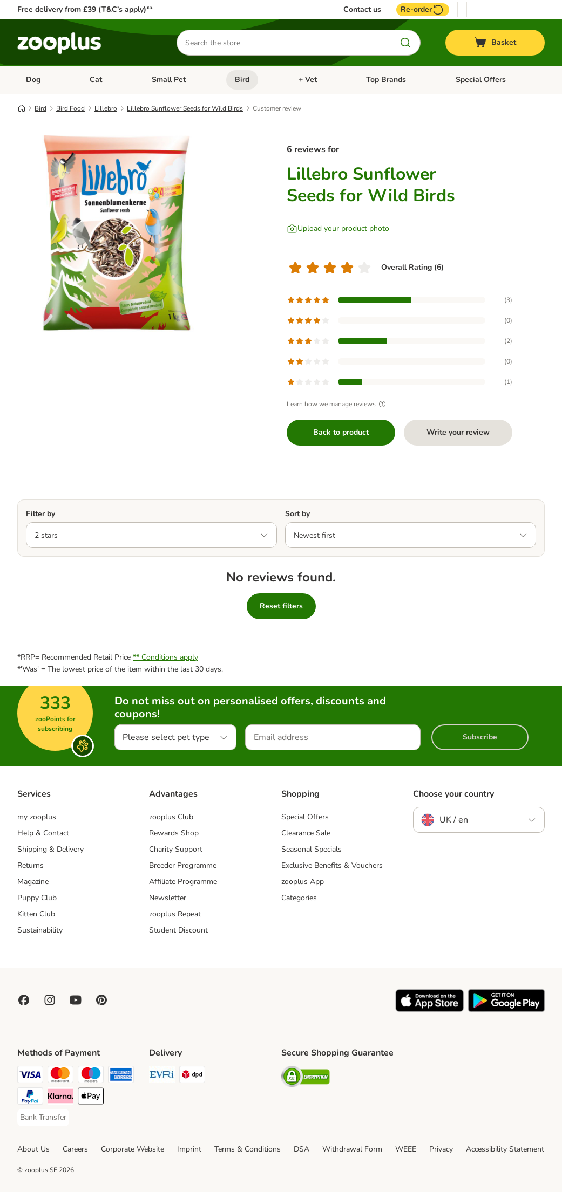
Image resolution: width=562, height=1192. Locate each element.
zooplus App (302, 881)
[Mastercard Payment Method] (60, 1076)
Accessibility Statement (505, 1149)
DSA (301, 1149)
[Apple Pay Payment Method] (91, 1097)
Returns (30, 865)
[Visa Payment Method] (30, 1076)
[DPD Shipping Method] (192, 1076)
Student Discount (178, 930)
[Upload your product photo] (338, 229)
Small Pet (169, 79)
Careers (75, 1149)
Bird (242, 79)
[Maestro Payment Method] (91, 1076)
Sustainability (40, 930)
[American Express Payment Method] (121, 1076)
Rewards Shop (174, 833)
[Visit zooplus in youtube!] (75, 1000)
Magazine (33, 881)
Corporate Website (132, 1149)
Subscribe (480, 737)
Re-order (423, 9)
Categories (299, 898)
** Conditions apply (165, 657)
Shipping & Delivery (50, 849)
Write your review (458, 432)
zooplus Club (171, 817)
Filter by (40, 514)
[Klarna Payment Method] (60, 1097)
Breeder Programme (182, 865)
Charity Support (175, 849)
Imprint (189, 1149)
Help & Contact (43, 833)
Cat (96, 79)
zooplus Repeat (175, 914)
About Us (33, 1149)
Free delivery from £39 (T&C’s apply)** (85, 9)
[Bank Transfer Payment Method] (43, 1118)
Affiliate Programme (183, 881)
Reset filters (281, 606)
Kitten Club (36, 914)
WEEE (405, 1149)
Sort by (297, 514)
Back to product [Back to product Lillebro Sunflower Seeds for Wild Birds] (341, 432)
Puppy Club (37, 898)
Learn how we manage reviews (338, 404)
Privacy (441, 1149)
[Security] (305, 1078)
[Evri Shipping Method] (162, 1076)
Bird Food (70, 108)
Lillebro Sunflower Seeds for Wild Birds (185, 108)
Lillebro (105, 108)
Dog (33, 79)
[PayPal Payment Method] (30, 1097)
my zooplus (36, 817)
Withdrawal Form (352, 1149)
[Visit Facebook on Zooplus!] (23, 1000)
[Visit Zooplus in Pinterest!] (101, 1000)
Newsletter (167, 898)
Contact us (362, 10)
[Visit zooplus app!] (429, 1009)
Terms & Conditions (247, 1149)
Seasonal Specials (311, 849)
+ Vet (308, 79)
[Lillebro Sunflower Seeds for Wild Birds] (119, 233)
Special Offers (481, 79)
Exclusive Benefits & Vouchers (332, 865)
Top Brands (386, 79)
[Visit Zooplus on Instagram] (49, 1000)
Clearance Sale (305, 833)
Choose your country (453, 794)
